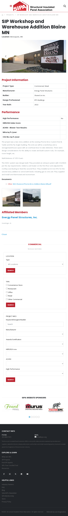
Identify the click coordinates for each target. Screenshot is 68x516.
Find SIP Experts (7, 462)
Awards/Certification (13, 339)
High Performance (13, 369)
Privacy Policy (6, 502)
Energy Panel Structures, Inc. (19, 217)
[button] (64, 7)
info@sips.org (41, 437)
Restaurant (11, 289)
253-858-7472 (6, 437)
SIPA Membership (8, 496)
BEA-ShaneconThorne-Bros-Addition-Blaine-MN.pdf (32, 184)
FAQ (3, 487)
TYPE (7, 282)
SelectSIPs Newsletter (9, 493)
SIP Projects (6, 460)
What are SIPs (6, 457)
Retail (9, 296)
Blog (3, 490)
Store (4, 499)
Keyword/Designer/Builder (16, 320)
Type (8, 260)
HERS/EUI (11, 349)
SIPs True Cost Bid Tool (10, 465)
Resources (5, 468)
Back (4, 234)
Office (9, 292)
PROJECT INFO (11, 316)
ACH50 (8, 359)
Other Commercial (14, 299)
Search (11, 270)
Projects (10, 15)
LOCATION (10, 256)
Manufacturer (11, 330)
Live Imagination (60, 512)
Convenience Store (14, 285)
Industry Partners (8, 484)
